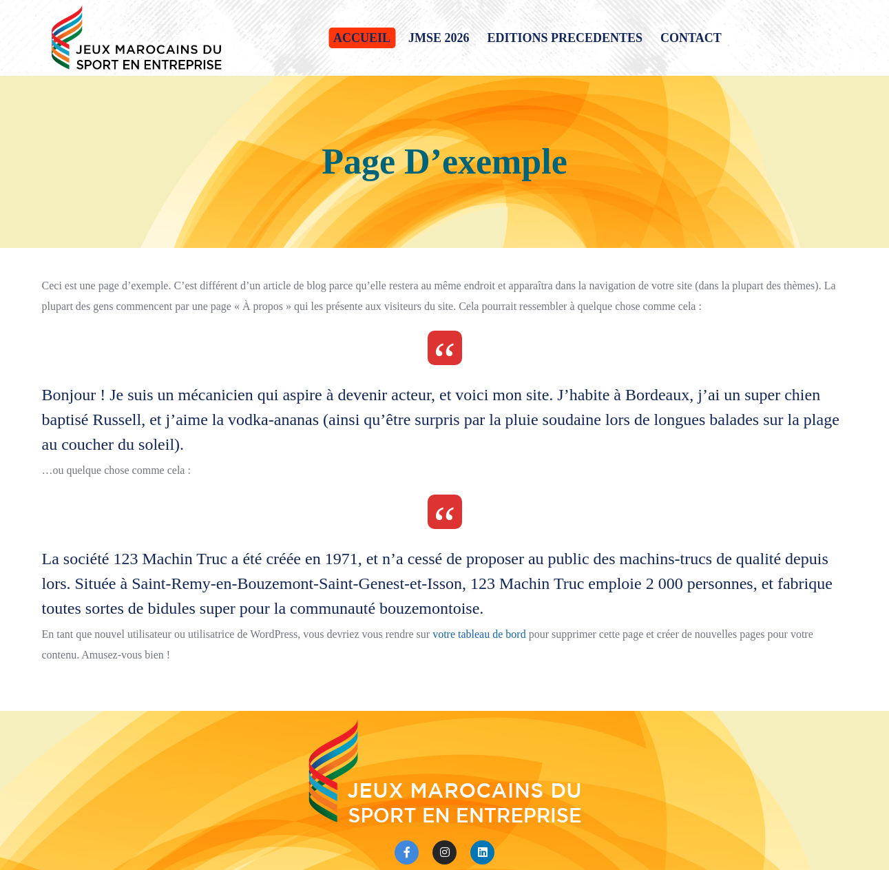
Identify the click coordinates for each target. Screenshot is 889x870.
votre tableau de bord (479, 634)
